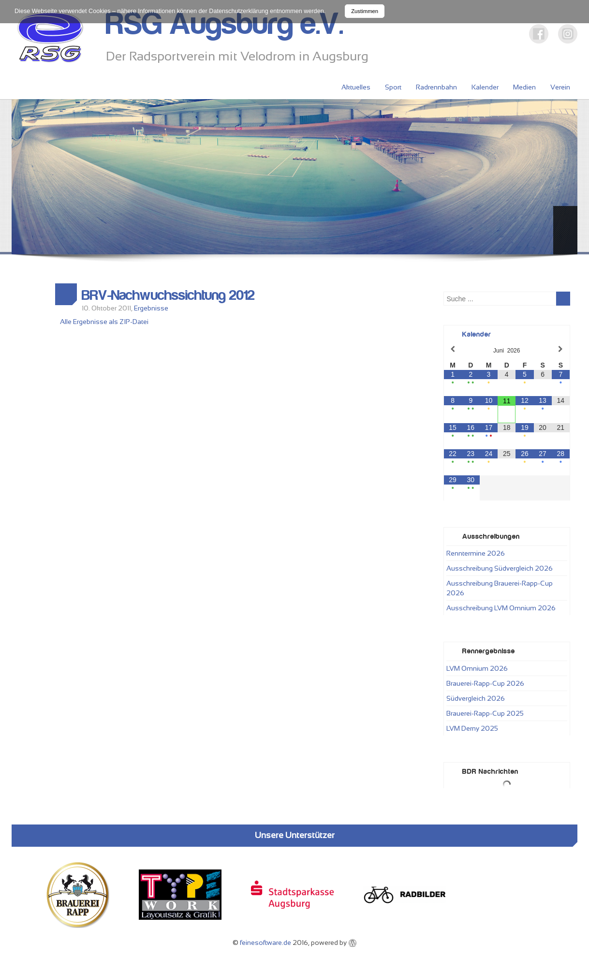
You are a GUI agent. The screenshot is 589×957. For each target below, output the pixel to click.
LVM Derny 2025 (472, 728)
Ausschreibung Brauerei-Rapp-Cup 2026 (499, 588)
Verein (560, 87)
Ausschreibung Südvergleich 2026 (499, 568)
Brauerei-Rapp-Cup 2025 (485, 713)
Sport (393, 87)
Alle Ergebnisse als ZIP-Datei (104, 321)
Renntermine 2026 (475, 553)
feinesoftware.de (265, 942)
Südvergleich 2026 (475, 698)
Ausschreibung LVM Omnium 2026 (501, 608)
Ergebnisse (151, 308)
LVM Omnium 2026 (477, 668)
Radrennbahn (436, 87)
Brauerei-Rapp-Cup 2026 (485, 683)
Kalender (485, 87)
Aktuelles (355, 87)
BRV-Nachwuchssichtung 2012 (168, 295)
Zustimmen (364, 11)
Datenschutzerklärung (238, 11)
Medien (524, 87)
